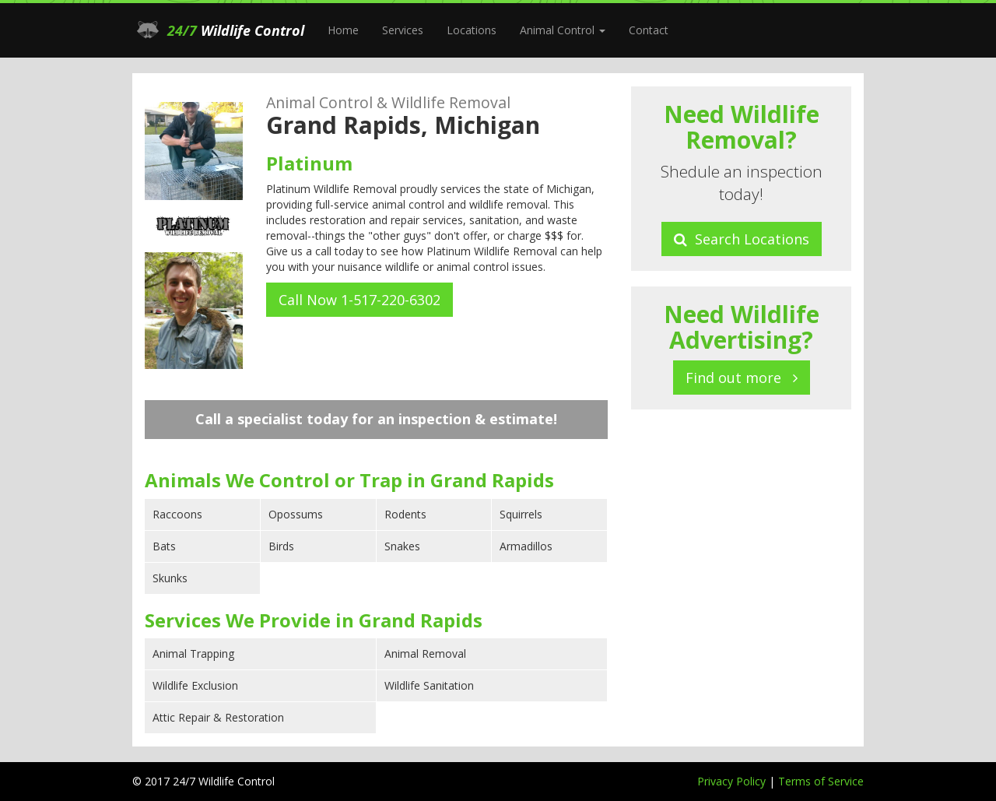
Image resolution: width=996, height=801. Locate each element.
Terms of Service (821, 781)
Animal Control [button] (562, 30)
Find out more (742, 377)
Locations (471, 30)
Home (343, 30)
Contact (648, 30)
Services (402, 30)
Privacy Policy (733, 781)
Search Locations (741, 239)
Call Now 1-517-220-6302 (359, 299)
